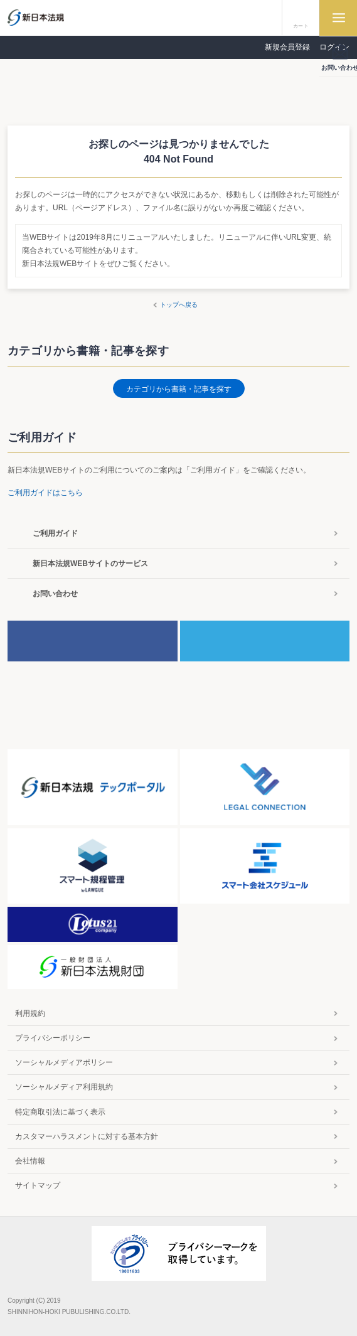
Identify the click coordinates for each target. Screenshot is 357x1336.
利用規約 (30, 1013)
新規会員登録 (287, 47)
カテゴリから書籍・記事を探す (179, 389)
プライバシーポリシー (52, 1038)
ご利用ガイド (55, 533)
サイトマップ (37, 1185)
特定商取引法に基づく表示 (60, 1112)
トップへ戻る (179, 304)
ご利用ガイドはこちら (45, 492)
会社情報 (30, 1161)
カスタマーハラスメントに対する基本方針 (86, 1136)
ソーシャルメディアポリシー (64, 1062)
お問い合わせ (55, 593)
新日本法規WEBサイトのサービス (90, 563)
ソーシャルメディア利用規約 (64, 1086)
